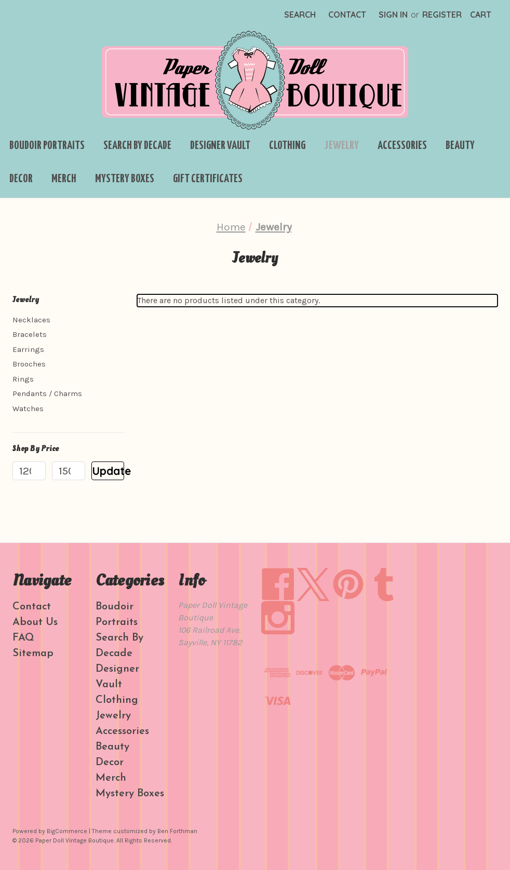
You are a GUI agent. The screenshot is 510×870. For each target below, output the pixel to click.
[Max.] (68, 470)
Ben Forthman (177, 831)
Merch (63, 179)
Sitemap (32, 653)
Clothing (287, 146)
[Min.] (29, 470)
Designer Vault (220, 146)
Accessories (402, 146)
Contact (347, 14)
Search (300, 14)
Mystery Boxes (124, 179)
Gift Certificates (208, 179)
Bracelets (29, 334)
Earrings (28, 349)
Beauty (460, 146)
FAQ (23, 638)
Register (442, 14)
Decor (21, 179)
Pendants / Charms (47, 393)
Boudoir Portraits (47, 146)
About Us (35, 622)
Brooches (29, 364)
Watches (28, 408)
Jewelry (341, 146)
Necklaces (31, 319)
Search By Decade (137, 146)
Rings (23, 379)
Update (108, 471)
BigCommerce (67, 831)
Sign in (393, 14)
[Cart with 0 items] (481, 14)
